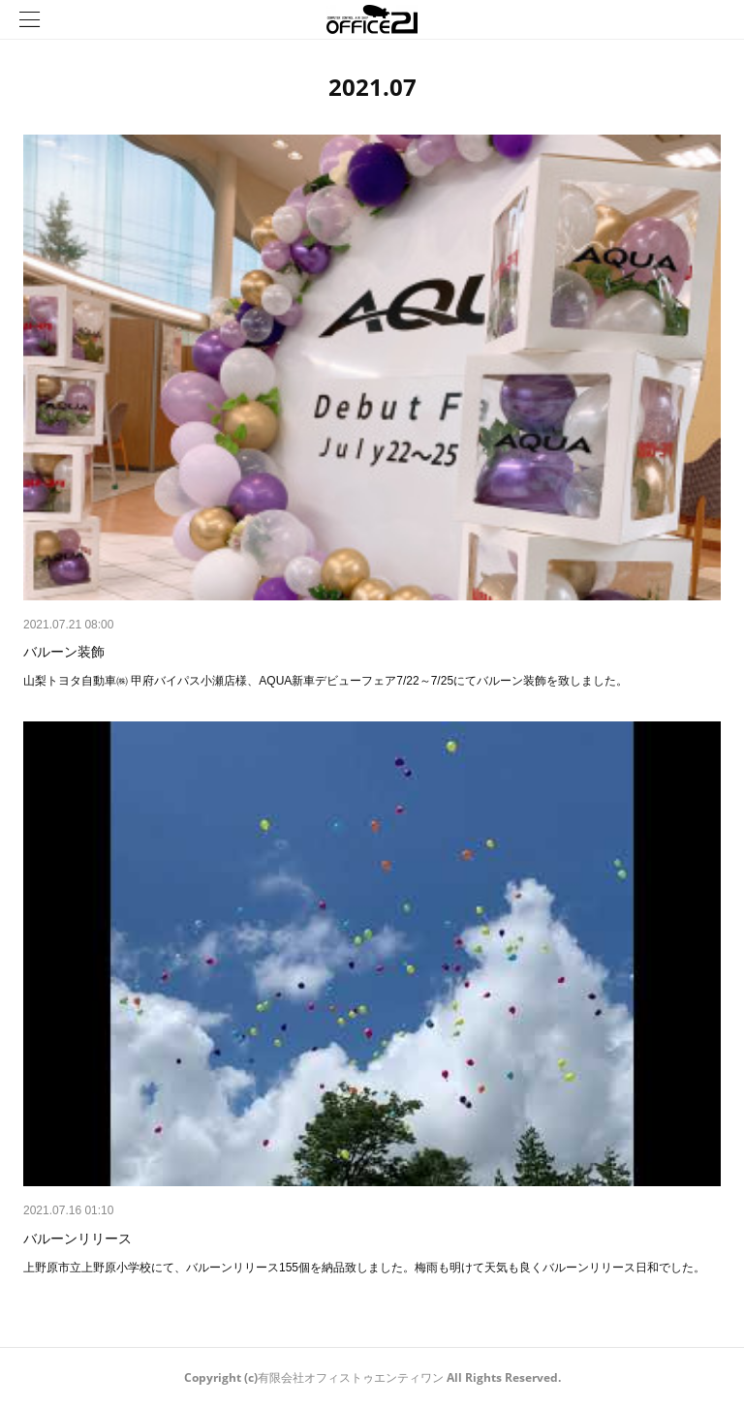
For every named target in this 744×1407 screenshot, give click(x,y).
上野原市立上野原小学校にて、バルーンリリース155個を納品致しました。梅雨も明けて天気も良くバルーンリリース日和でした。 (364, 1267)
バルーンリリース (77, 1238)
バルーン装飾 (64, 651)
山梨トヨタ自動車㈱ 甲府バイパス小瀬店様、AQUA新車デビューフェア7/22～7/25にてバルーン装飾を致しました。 (325, 681)
